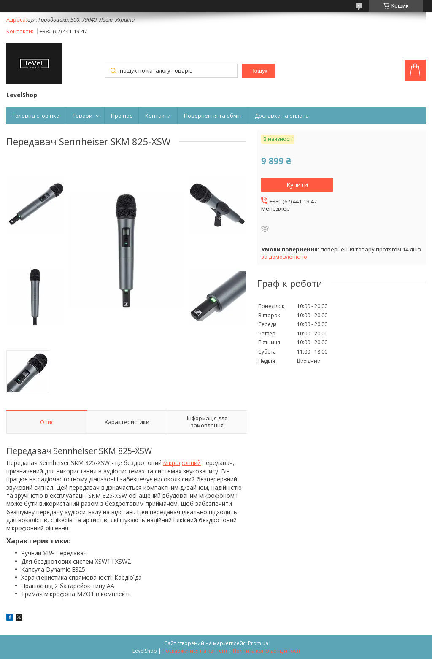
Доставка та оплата (282, 115)
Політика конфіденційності (266, 650)
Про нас (121, 115)
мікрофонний (182, 463)
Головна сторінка (36, 115)
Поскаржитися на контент (194, 650)
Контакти (158, 115)
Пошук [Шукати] (258, 71)
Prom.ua (258, 643)
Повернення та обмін (213, 115)
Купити (297, 184)
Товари (82, 115)
